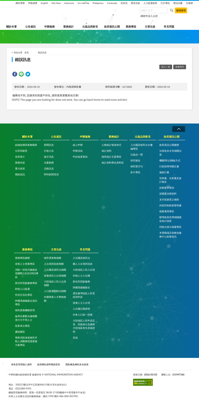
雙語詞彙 (177, 3)
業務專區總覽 (22, 257)
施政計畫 (164, 172)
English (44, 3)
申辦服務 (49, 26)
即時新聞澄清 (51, 174)
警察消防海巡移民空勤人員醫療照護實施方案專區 (26, 341)
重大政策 (20, 168)
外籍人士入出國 (81, 275)
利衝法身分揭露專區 (170, 226)
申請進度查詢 (80, 156)
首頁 (26, 52)
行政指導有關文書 (169, 166)
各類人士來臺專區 (25, 263)
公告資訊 (30, 26)
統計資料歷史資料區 (113, 162)
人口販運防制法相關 (55, 290)
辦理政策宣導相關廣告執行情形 (170, 219)
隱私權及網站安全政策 (77, 364)
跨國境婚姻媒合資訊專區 (26, 302)
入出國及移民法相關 (55, 269)
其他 (75, 337)
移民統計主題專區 (111, 156)
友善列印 (179, 66)
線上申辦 (78, 144)
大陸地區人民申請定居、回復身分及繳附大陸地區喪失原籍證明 (84, 326)
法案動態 (49, 162)
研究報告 (135, 160)
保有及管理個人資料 (21, 364)
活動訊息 (49, 168)
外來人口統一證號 (82, 314)
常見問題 (169, 26)
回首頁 (124, 3)
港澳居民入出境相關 (55, 275)
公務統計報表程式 (111, 144)
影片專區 (135, 172)
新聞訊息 (49, 144)
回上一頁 (165, 66)
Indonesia (69, 3)
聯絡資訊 (20, 174)
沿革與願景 (21, 150)
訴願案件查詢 (166, 187)
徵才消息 (49, 156)
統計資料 (106, 150)
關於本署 (11, 26)
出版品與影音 (90, 26)
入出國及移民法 (81, 257)
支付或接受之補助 (169, 199)
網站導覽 (20, 3)
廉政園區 (20, 331)
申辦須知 (78, 150)
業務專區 (131, 26)
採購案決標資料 (168, 193)
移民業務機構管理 (25, 310)
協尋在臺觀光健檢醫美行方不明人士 (26, 318)
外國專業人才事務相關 (55, 298)
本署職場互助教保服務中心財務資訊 (170, 234)
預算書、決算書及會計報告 (170, 180)
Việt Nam (56, 3)
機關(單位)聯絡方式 (169, 160)
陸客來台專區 (22, 325)
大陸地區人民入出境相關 (55, 283)
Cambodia (112, 3)
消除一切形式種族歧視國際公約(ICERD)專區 (26, 273)
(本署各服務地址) (58, 384)
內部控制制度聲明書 (170, 205)
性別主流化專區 (23, 294)
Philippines (98, 3)
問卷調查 (32, 3)
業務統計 (68, 26)
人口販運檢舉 (150, 3)
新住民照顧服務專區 (26, 282)
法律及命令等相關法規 (170, 152)
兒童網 (189, 3)
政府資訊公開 (112, 26)
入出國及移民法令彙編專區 (141, 146)
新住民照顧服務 (81, 281)
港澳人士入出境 (81, 302)
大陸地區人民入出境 (84, 269)
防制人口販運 (22, 288)
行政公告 (49, 150)
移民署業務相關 (52, 257)
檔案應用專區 (166, 211)
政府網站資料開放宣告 (48, 364)
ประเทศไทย (83, 3)
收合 (178, 129)
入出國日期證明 (81, 308)
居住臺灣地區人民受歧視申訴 (84, 295)
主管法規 (150, 26)
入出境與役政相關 (54, 263)
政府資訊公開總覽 (169, 144)
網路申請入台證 (149, 15)
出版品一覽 (136, 154)
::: (3, 2)
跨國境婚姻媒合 (81, 287)
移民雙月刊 (136, 166)
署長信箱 (135, 3)
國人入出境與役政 (82, 263)
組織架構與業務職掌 (26, 144)
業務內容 (20, 162)
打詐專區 (165, 3)
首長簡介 (20, 156)
